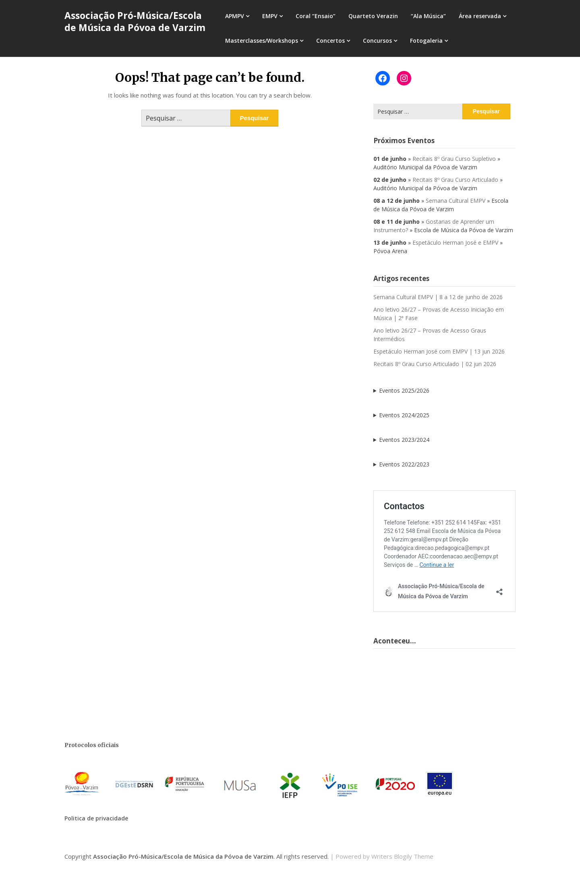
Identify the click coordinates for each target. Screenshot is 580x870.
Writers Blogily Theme (402, 856)
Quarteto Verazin (373, 16)
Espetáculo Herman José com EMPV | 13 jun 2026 (439, 351)
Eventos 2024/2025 (404, 415)
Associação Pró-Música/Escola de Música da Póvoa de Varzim (134, 21)
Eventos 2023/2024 (404, 439)
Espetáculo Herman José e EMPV (455, 242)
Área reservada (480, 16)
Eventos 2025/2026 (404, 390)
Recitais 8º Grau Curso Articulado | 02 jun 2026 (434, 364)
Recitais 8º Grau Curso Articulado (455, 179)
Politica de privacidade (96, 818)
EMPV (270, 16)
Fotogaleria (426, 40)
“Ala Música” (428, 16)
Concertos (330, 40)
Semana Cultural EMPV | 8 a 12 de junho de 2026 (438, 297)
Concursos (377, 40)
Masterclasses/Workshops (261, 40)
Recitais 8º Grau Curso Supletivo (454, 158)
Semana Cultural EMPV (455, 200)
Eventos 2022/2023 (404, 464)
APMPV (234, 16)
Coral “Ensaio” (316, 16)
